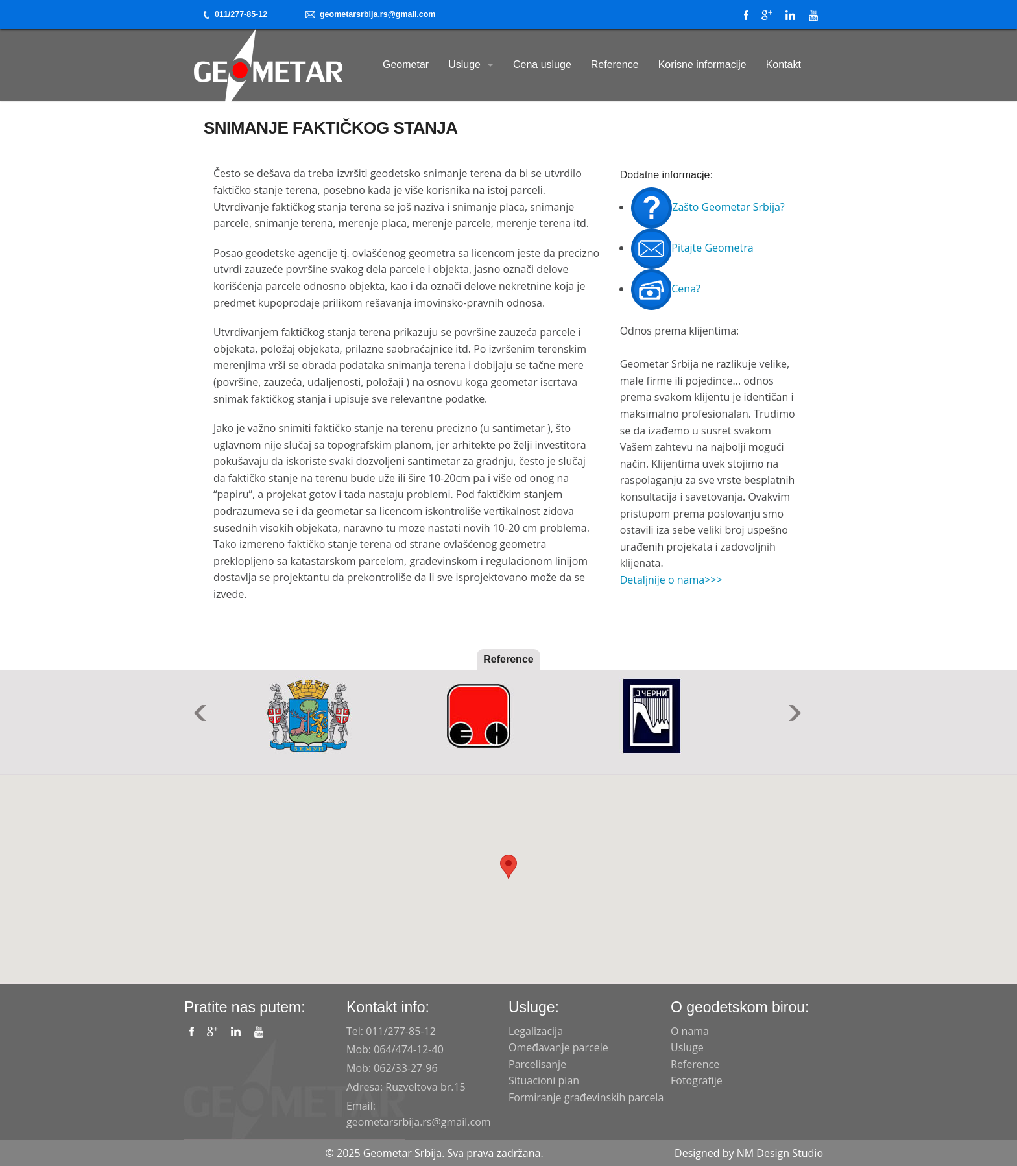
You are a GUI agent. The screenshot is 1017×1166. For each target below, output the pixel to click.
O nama (690, 1031)
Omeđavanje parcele (558, 1047)
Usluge (464, 64)
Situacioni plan (543, 1080)
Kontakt (783, 64)
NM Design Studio (780, 1153)
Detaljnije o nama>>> (671, 580)
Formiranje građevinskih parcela (586, 1097)
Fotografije (697, 1080)
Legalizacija (535, 1031)
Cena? (665, 288)
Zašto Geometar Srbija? (707, 207)
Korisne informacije (702, 64)
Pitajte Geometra (692, 248)
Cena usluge (542, 64)
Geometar (406, 64)
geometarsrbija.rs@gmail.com (370, 14)
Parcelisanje (537, 1064)
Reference (615, 64)
